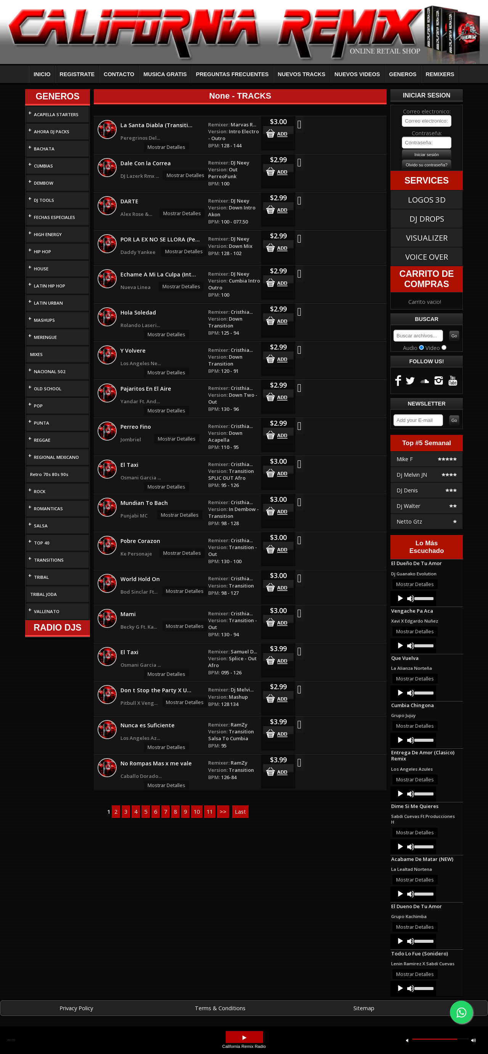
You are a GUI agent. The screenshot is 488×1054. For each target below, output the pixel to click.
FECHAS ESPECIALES (54, 217)
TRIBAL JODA (43, 594)
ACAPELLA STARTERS (56, 114)
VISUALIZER (427, 237)
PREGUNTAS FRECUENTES (232, 74)
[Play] (400, 598)
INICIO (42, 74)
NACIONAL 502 (50, 371)
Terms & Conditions (220, 1008)
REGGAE (42, 440)
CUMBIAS (43, 166)
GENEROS (403, 74)
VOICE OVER (426, 256)
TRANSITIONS (49, 560)
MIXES (36, 354)
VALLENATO (46, 611)
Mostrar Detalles (166, 147)
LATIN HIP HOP (49, 286)
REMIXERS (439, 74)
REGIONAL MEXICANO (56, 457)
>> (223, 811)
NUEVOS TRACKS (302, 74)
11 (210, 811)
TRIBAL (41, 577)
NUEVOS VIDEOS (357, 74)
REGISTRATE (77, 74)
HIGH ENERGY (48, 234)
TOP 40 (42, 543)
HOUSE (41, 268)
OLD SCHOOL (47, 388)
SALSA (41, 526)
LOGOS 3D (427, 199)
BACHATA (44, 149)
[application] (413, 598)
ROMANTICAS (48, 508)
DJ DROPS (426, 218)
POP (38, 406)
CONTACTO (119, 74)
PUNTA (41, 423)
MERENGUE (45, 337)
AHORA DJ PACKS (51, 131)
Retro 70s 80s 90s (49, 474)
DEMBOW (43, 183)
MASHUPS (44, 320)
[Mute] (410, 598)
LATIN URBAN (48, 303)
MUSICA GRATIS (165, 74)
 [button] (473, 1040)
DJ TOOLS (44, 200)
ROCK (39, 491)
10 (197, 811)
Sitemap (363, 1008)
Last (240, 811)
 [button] (244, 1037)
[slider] (423, 598)
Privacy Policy (76, 1008)
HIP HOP (42, 251)
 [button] (407, 1040)
